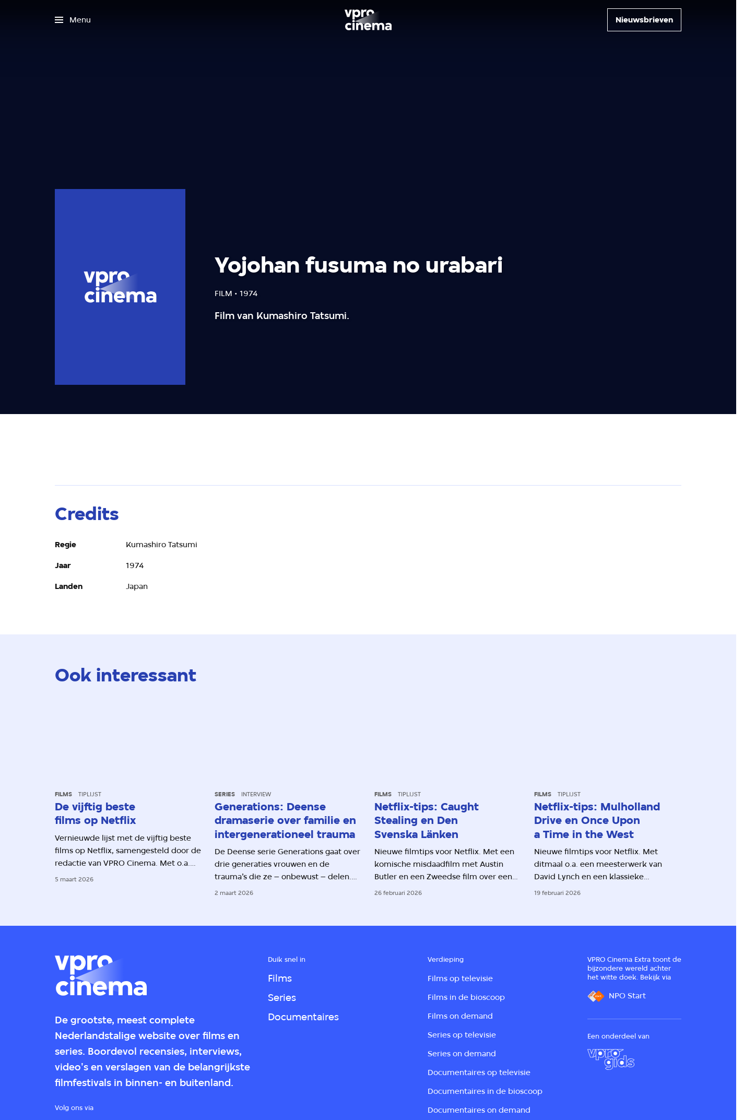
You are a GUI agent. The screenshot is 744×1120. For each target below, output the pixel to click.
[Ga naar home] (368, 19)
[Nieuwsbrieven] (644, 19)
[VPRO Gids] (610, 1059)
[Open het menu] (73, 19)
